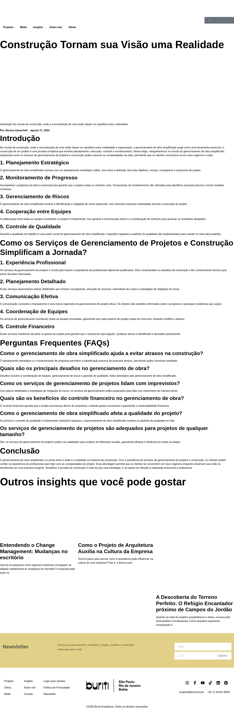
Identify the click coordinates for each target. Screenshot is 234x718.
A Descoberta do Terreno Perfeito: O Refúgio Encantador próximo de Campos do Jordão (194, 603)
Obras (72, 27)
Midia (23, 27)
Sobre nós (55, 27)
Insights (38, 27)
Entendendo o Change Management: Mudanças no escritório (34, 551)
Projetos (8, 27)
